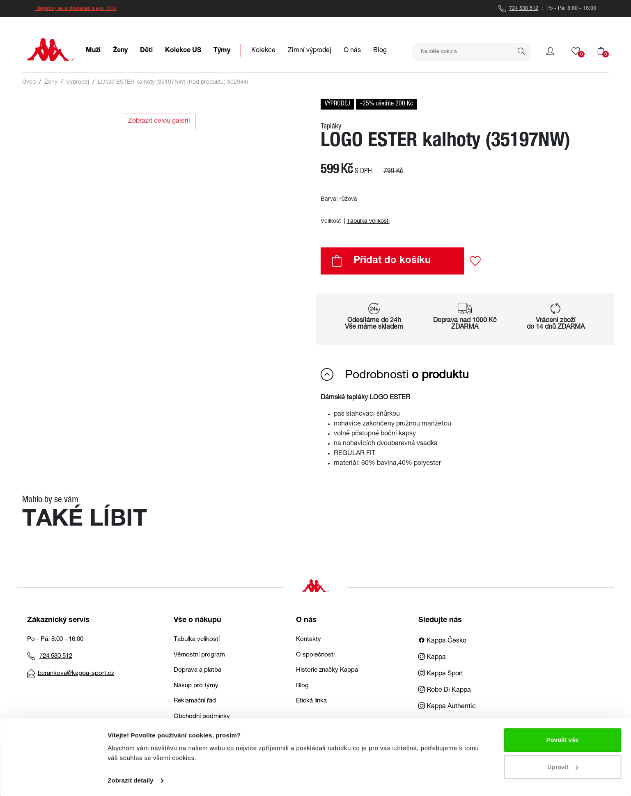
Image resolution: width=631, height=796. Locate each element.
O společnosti (315, 655)
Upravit (562, 765)
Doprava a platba (197, 670)
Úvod (29, 82)
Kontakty (308, 639)
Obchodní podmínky (202, 717)
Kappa (432, 657)
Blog (302, 686)
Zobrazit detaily (131, 779)
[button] (550, 51)
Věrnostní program (199, 655)
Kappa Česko (442, 641)
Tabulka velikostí (368, 221)
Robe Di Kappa (444, 690)
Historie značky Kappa (327, 670)
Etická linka (311, 701)
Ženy (50, 82)
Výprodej (77, 82)
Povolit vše (562, 739)
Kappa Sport (440, 674)
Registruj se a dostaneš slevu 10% (76, 8)
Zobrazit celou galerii (159, 121)
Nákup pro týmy (196, 686)
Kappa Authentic (447, 707)
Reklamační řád (195, 701)
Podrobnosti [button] (395, 375)
